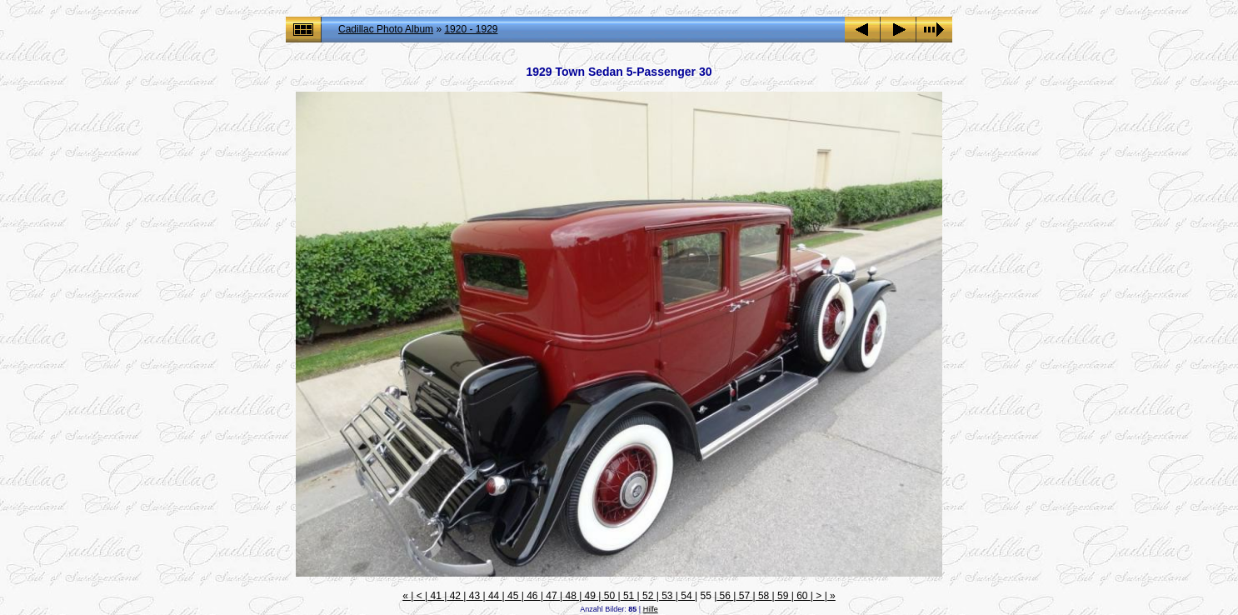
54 (686, 596)
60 (802, 596)
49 (590, 596)
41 (435, 596)
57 (744, 596)
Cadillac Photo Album (385, 29)
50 (609, 596)
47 (551, 596)
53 (667, 596)
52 (648, 596)
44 (494, 596)
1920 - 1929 (470, 29)
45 (513, 596)
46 (532, 596)
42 (455, 596)
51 (629, 596)
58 (764, 596)
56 (724, 596)
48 (570, 596)
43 (474, 596)
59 (783, 596)
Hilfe (650, 609)
